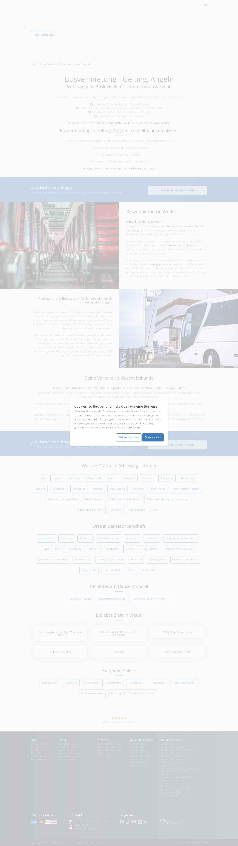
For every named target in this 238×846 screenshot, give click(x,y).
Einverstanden (153, 437)
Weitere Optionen (129, 437)
